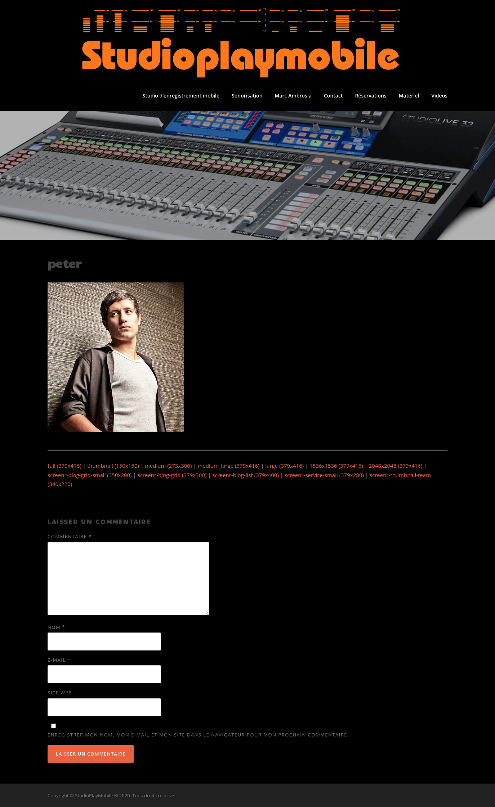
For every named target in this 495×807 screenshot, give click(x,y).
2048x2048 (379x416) (396, 465)
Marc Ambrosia (293, 95)
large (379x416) (284, 465)
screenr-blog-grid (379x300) (172, 475)
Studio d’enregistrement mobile (181, 95)
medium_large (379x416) (228, 465)
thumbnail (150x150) (113, 465)
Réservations (370, 95)
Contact (333, 95)
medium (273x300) (168, 465)
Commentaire (70, 536)
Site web (60, 692)
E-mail (59, 660)
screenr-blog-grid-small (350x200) (90, 475)
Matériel (409, 95)
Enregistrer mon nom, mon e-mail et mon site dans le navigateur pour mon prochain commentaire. (198, 734)
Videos (439, 95)
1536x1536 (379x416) (336, 465)
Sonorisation (247, 95)
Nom (57, 627)
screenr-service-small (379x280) (324, 475)
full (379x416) (64, 465)
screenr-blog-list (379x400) (245, 475)
